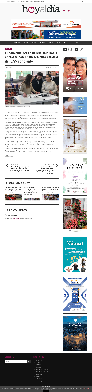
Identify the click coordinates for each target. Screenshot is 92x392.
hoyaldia (25, 195)
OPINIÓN (38, 376)
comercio (7, 156)
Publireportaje (39, 378)
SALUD (37, 380)
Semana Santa (39, 381)
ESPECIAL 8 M (39, 374)
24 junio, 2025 (50, 192)
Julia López (7, 192)
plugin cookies (89, 389)
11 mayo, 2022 (12, 67)
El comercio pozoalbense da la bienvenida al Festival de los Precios (50, 189)
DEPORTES (38, 367)
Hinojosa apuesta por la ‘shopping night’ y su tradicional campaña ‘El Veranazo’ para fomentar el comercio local (31, 191)
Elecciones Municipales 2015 (42, 369)
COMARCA (38, 364)
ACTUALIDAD (8, 48)
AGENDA (38, 362)
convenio (11, 156)
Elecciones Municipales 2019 (42, 371)
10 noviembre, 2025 (13, 192)
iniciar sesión (16, 218)
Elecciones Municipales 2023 (42, 373)
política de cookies (86, 388)
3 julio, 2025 (30, 195)
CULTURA (38, 366)
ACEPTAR (46, 390)
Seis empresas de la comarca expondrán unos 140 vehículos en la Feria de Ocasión (13, 189)
